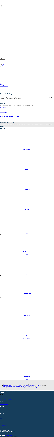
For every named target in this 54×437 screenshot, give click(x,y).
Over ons (3, 61)
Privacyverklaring (7, 435)
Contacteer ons (2, 435)
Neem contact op (2, 126)
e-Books (3, 64)
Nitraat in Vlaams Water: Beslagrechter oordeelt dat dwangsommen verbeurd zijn (14, 384)
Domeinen (3, 62)
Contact (3, 65)
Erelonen (3, 63)
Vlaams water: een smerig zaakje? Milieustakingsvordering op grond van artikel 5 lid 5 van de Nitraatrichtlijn (17, 386)
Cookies (11, 435)
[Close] (0, 66)
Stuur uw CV (2, 392)
